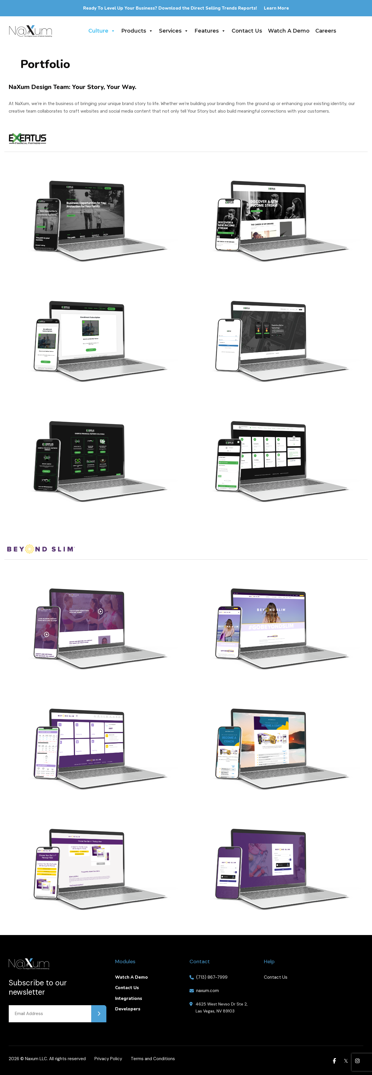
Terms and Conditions (153, 1059)
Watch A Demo (289, 31)
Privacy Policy (108, 1059)
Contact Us (247, 31)
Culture (101, 31)
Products (137, 31)
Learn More (276, 8)
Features (210, 31)
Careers (325, 31)
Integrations (128, 998)
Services (174, 31)
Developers (127, 1009)
